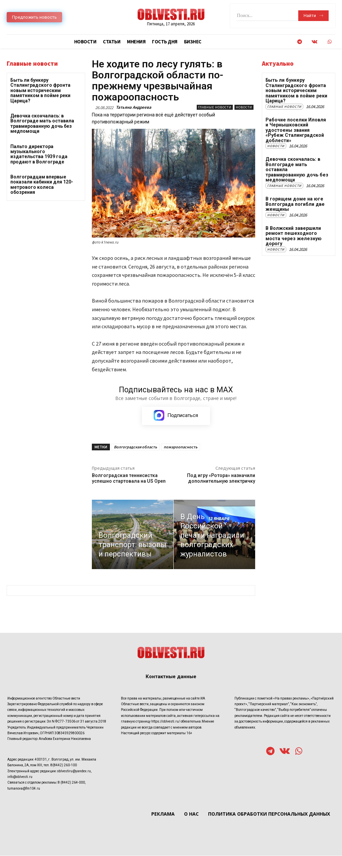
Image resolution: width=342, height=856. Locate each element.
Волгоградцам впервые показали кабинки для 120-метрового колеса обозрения (41, 184)
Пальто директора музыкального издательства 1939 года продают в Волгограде (38, 154)
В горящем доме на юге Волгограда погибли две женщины (294, 198)
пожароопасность (180, 446)
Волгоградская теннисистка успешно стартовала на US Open (129, 478)
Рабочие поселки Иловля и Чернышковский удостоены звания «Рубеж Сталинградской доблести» (297, 130)
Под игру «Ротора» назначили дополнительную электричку (221, 478)
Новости (243, 107)
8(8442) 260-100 (63, 765)
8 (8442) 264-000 (71, 783)
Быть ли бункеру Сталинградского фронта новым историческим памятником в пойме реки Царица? (40, 90)
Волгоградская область (135, 446)
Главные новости (215, 107)
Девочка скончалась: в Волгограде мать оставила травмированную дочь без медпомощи (42, 123)
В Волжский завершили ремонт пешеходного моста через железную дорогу (293, 230)
